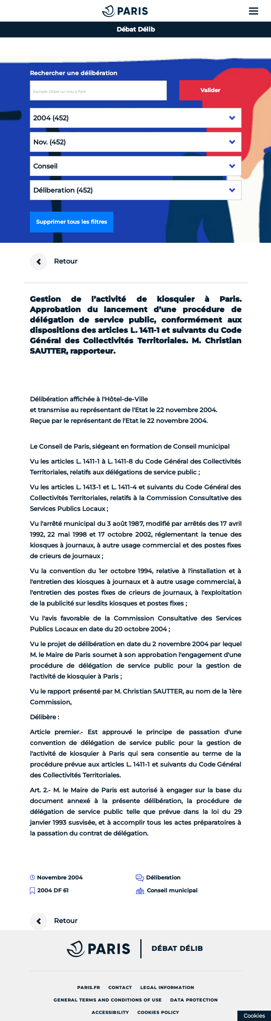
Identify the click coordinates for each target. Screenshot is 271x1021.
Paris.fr (88, 987)
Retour (54, 262)
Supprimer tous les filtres (71, 221)
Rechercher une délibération (73, 73)
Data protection (194, 1000)
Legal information (167, 987)
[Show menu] (258, 11)
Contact (120, 987)
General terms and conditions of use (108, 1000)
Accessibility (110, 1012)
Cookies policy (158, 1012)
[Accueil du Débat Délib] (108, 11)
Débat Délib (177, 949)
